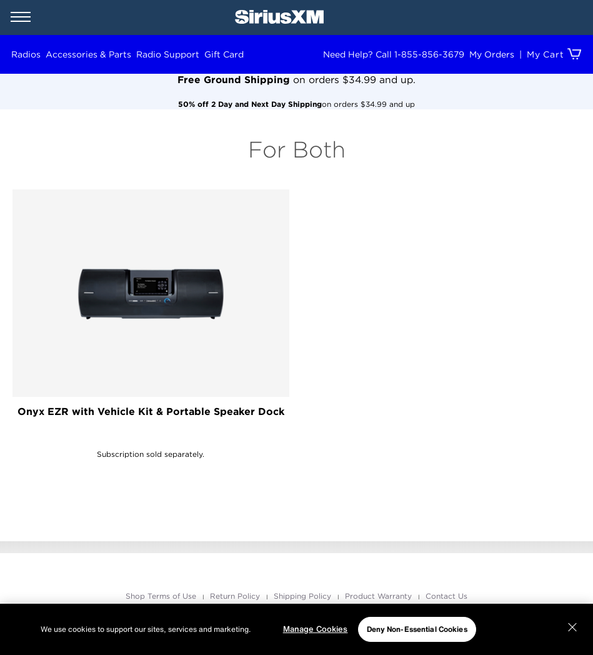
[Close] (572, 627)
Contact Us (446, 596)
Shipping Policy (304, 596)
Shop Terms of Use (162, 596)
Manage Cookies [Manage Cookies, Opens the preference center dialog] (315, 629)
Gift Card (224, 54)
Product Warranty (379, 596)
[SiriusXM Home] (279, 17)
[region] (296, 629)
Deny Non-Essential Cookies (417, 629)
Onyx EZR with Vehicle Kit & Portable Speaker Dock (150, 412)
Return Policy (236, 596)
